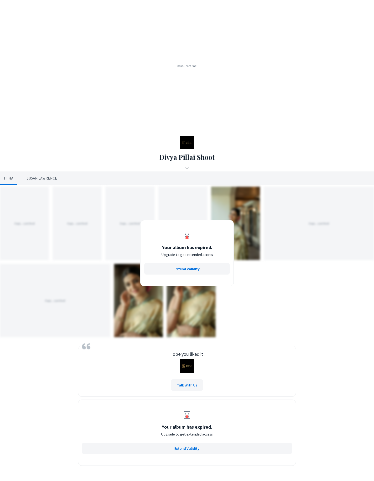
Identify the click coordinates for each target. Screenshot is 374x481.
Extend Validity (187, 268)
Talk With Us (187, 385)
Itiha (8, 178)
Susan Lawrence (42, 178)
